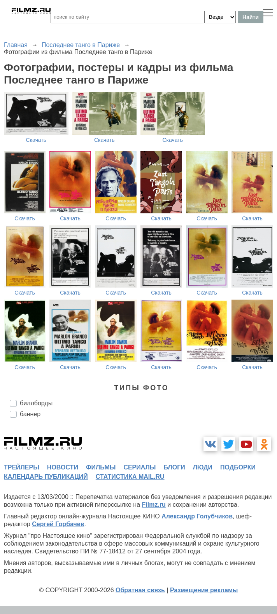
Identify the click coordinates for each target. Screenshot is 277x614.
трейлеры (21, 467)
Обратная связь (140, 590)
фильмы (101, 467)
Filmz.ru (154, 504)
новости (62, 467)
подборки (238, 467)
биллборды (36, 403)
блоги (174, 467)
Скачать (36, 140)
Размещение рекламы (204, 590)
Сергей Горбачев (58, 524)
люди (202, 467)
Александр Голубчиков (197, 516)
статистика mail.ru (130, 476)
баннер (30, 414)
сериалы (139, 467)
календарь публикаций (46, 476)
